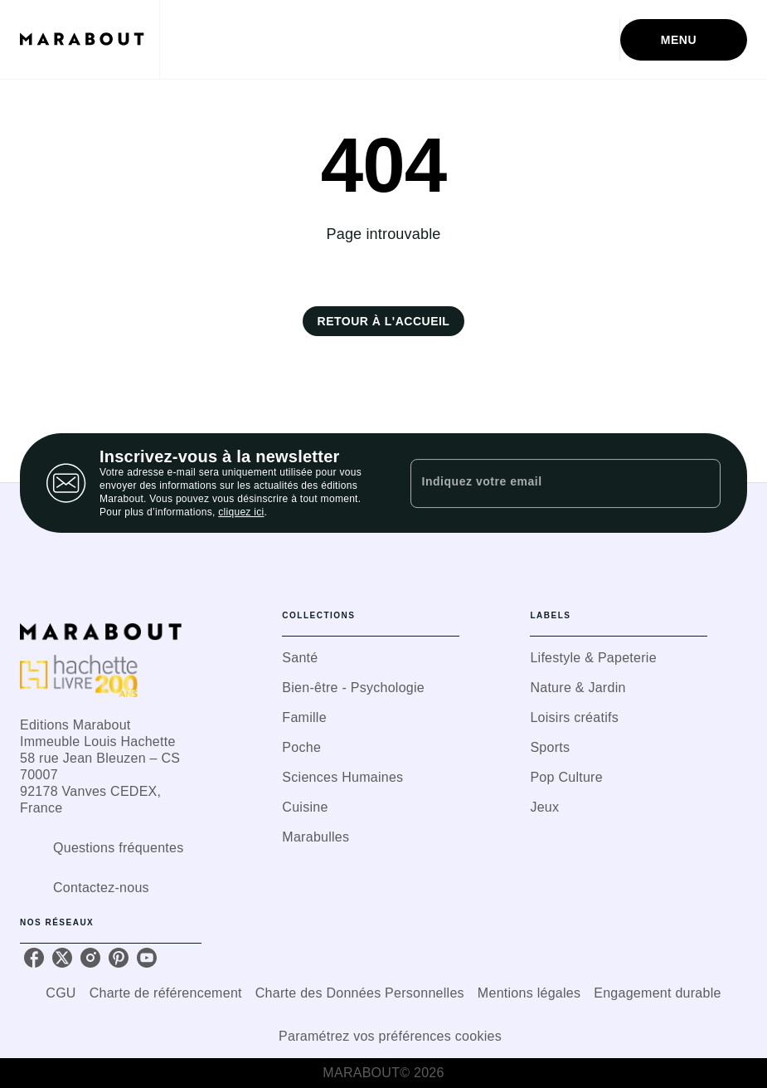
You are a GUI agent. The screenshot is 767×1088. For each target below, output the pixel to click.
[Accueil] (89, 39)
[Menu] (683, 40)
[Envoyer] (701, 483)
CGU (60, 993)
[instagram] (90, 958)
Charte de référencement (166, 993)
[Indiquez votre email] (545, 483)
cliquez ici (241, 512)
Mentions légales (529, 993)
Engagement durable (657, 993)
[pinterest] (118, 958)
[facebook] (34, 958)
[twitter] (62, 958)
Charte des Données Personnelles (359, 993)
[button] (384, 321)
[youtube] (147, 958)
